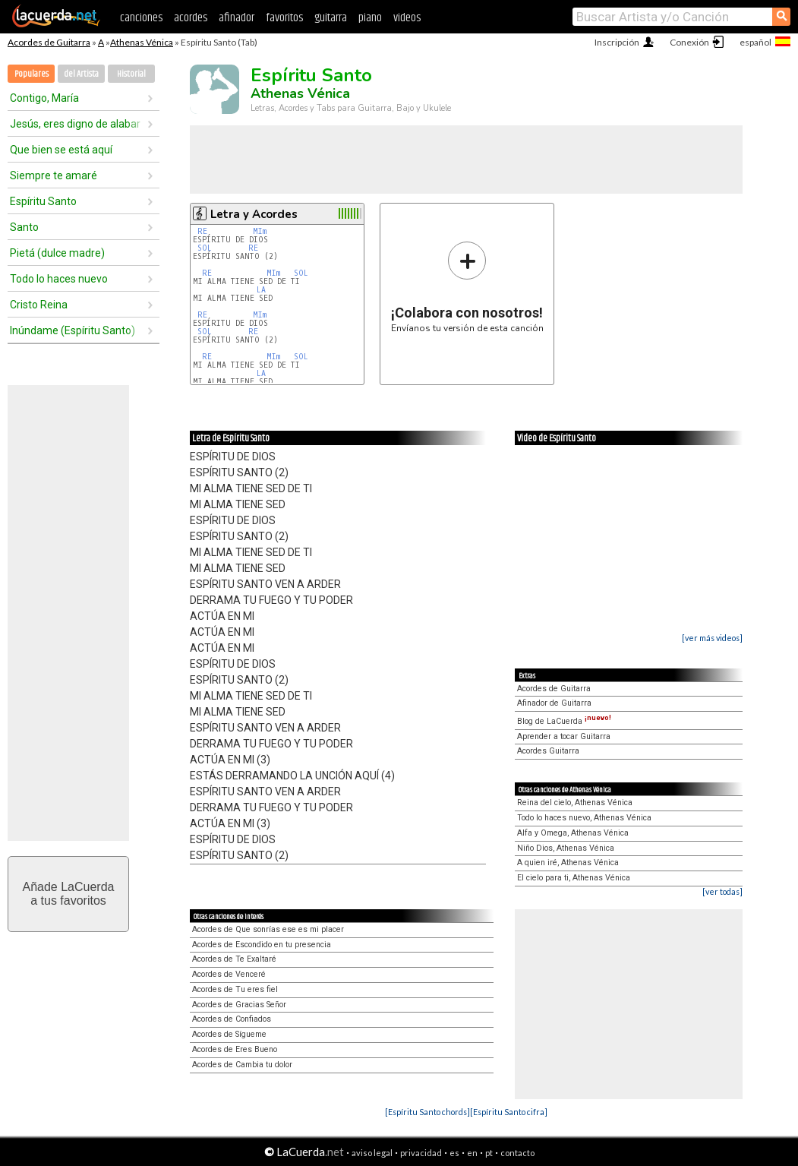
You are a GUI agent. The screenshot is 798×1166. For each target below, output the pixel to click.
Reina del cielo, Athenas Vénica (574, 802)
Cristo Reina (39, 305)
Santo (24, 227)
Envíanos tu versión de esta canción (467, 286)
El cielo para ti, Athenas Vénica (573, 878)
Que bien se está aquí (61, 150)
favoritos (284, 17)
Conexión (689, 42)
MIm (260, 231)
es (454, 1153)
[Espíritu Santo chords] (427, 1112)
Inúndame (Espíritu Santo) (72, 330)
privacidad (421, 1153)
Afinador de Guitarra (554, 703)
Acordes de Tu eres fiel (235, 989)
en (472, 1153)
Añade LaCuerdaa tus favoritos (69, 893)
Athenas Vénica (141, 42)
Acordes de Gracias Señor (239, 1005)
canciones (141, 17)
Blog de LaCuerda (564, 721)
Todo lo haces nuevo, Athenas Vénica (584, 818)
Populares (31, 74)
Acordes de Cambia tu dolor (242, 1065)
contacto (517, 1153)
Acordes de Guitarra (49, 42)
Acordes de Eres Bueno (234, 1049)
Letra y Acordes (254, 214)
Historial (131, 74)
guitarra (330, 17)
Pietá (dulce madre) (57, 253)
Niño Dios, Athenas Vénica (565, 848)
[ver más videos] (712, 638)
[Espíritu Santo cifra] (508, 1112)
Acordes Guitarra (548, 751)
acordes (190, 17)
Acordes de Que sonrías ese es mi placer (268, 929)
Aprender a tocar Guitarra (563, 736)
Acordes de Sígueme (229, 1034)
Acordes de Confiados (231, 1019)
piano (370, 17)
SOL (204, 248)
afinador (236, 17)
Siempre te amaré (53, 175)
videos (407, 17)
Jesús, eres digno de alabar (75, 124)
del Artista (81, 74)
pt (489, 1153)
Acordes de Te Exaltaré (234, 959)
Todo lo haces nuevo (59, 279)
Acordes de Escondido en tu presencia (261, 945)
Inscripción (617, 42)
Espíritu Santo (43, 201)
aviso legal (372, 1153)
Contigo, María (44, 98)
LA (261, 290)
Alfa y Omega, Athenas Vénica (573, 833)
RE (202, 231)
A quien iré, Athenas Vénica (568, 862)
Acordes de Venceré (229, 974)
